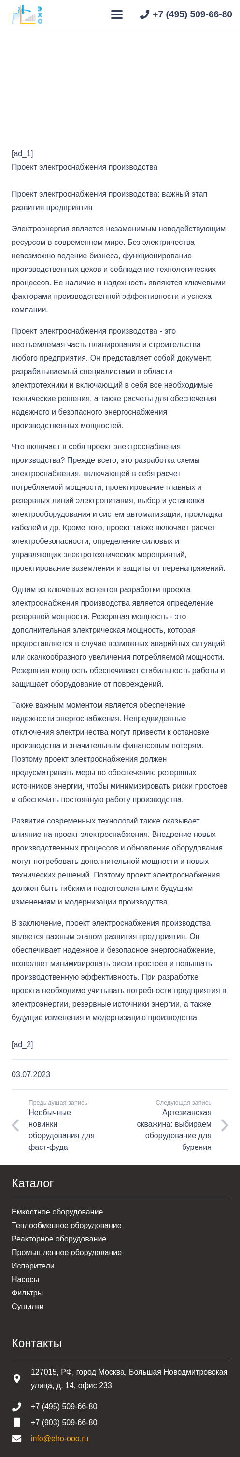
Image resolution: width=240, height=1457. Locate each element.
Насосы (25, 1279)
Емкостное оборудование (57, 1212)
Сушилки (28, 1306)
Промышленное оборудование (67, 1252)
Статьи (62, 96)
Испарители (33, 1266)
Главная (26, 96)
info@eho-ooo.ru (59, 1438)
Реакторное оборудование (59, 1239)
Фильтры (27, 1293)
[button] (117, 14)
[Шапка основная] (25, 14)
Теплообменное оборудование (67, 1225)
